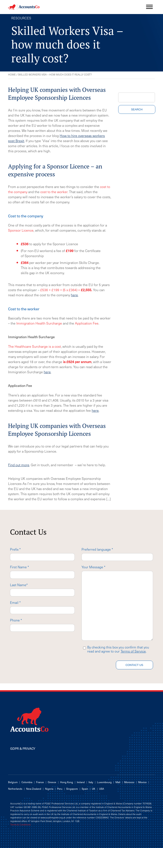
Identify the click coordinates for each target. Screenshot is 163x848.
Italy (91, 782)
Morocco (129, 782)
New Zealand (33, 789)
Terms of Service (133, 651)
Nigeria (49, 789)
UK (93, 789)
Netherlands (15, 789)
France (40, 782)
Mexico (142, 782)
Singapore (72, 789)
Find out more (18, 464)
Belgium (13, 782)
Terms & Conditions (20, 824)
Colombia (26, 782)
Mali (117, 782)
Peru (59, 789)
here (74, 294)
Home (12, 74)
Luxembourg (104, 782)
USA (101, 789)
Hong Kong (66, 782)
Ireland (81, 782)
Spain (85, 789)
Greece (52, 782)
